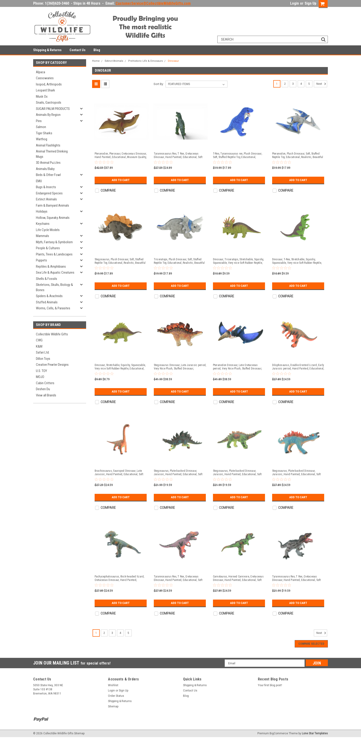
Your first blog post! (270, 685)
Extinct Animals (46, 199)
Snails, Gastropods (48, 102)
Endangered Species (49, 193)
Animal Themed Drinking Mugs (52, 154)
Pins (39, 121)
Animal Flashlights (48, 145)
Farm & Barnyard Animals (52, 205)
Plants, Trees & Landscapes (54, 254)
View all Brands (46, 395)
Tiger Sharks (44, 133)
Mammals (42, 236)
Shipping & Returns (47, 50)
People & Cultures (48, 248)
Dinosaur (173, 60)
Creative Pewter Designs (52, 365)
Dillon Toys (43, 359)
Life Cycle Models (48, 230)
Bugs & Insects (46, 187)
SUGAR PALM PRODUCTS (53, 109)
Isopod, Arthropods (49, 84)
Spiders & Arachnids (49, 296)
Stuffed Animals (47, 302)
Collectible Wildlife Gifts (52, 334)
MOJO (40, 377)
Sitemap (113, 706)
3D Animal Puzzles (48, 163)
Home (96, 60)
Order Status (116, 695)
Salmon (41, 127)
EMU (39, 181)
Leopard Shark (45, 90)
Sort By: (159, 84)
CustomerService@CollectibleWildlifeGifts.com (153, 3)
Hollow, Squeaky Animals (53, 218)
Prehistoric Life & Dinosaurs (145, 60)
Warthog (41, 139)
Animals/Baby (45, 169)
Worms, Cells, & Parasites (53, 308)
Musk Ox (42, 96)
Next (321, 84)
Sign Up (310, 3)
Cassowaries (45, 78)
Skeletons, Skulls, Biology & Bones (54, 287)
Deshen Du (43, 389)
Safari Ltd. (42, 352)
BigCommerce (279, 733)
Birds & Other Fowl (48, 175)
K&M (39, 346)
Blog (96, 50)
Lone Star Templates (315, 733)
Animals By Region (48, 115)
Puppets (41, 260)
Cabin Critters (45, 383)
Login (294, 3)
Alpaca (40, 72)
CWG (39, 340)
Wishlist (113, 685)
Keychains (42, 224)
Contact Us (77, 50)
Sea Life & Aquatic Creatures (55, 272)
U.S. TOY (41, 371)
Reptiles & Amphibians (51, 266)
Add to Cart (120, 180)
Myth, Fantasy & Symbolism (54, 242)
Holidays (41, 211)
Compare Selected (311, 643)
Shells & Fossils (46, 279)
